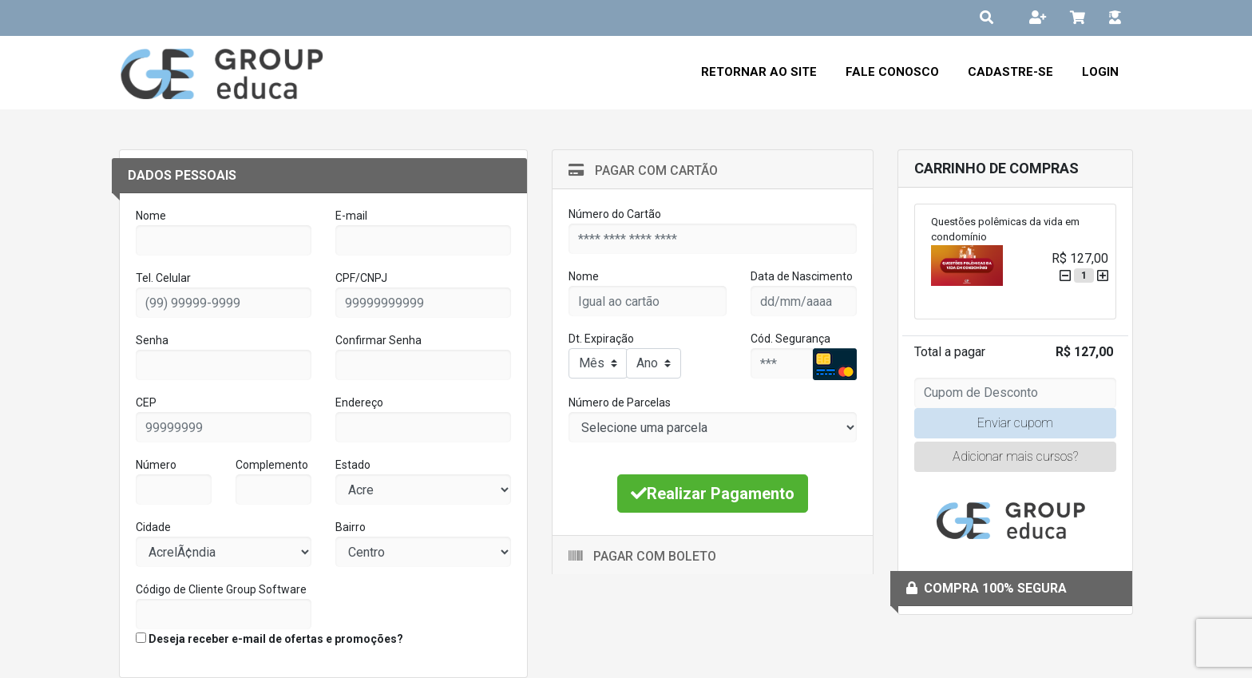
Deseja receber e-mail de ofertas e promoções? (269, 638)
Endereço (359, 402)
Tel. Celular (163, 278)
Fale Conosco (892, 72)
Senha (152, 340)
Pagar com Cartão (643, 170)
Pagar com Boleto (642, 556)
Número (156, 464)
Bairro (350, 527)
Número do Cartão (615, 214)
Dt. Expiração (601, 338)
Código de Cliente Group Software (221, 589)
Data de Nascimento (802, 276)
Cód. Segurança (790, 338)
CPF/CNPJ (361, 278)
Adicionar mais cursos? (1015, 456)
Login (1100, 72)
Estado (352, 464)
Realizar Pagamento (712, 493)
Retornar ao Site (759, 72)
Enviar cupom (1015, 422)
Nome (151, 215)
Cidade (153, 527)
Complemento (272, 464)
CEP (146, 402)
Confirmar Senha (378, 340)
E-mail (351, 215)
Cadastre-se (1010, 72)
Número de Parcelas (620, 402)
